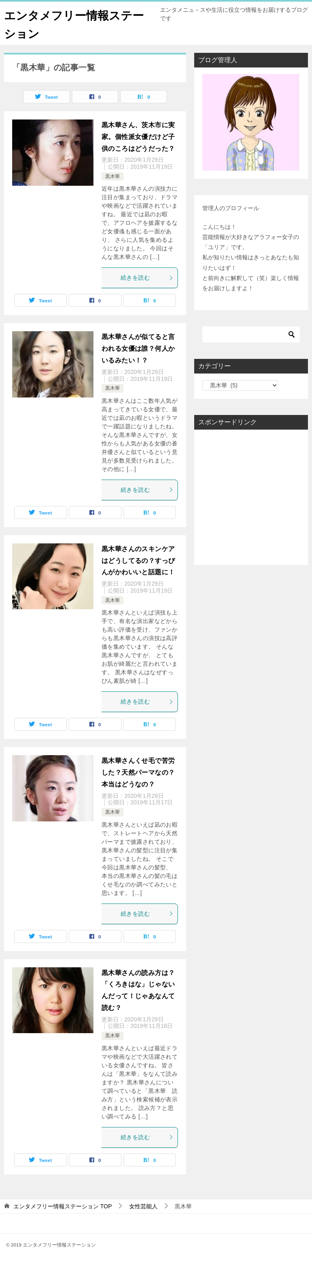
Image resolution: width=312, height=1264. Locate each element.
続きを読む (147, 277)
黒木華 (112, 176)
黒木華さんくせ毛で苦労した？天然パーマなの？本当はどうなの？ (138, 772)
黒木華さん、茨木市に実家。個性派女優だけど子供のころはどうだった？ (138, 137)
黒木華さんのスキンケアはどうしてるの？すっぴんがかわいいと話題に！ (138, 560)
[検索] (251, 334)
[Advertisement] (251, 497)
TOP (62, 1206)
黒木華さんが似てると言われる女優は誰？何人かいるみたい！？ (138, 348)
